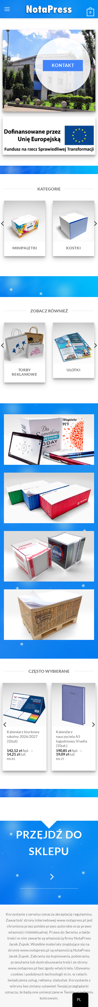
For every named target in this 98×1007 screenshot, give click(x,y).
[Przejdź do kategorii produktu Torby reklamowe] (24, 353)
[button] (7, 9)
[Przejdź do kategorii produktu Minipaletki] (24, 228)
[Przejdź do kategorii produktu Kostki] (73, 228)
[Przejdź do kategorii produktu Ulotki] (73, 350)
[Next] (93, 724)
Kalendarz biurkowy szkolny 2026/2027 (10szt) (23, 736)
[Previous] (5, 724)
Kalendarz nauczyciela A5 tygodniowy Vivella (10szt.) (71, 739)
